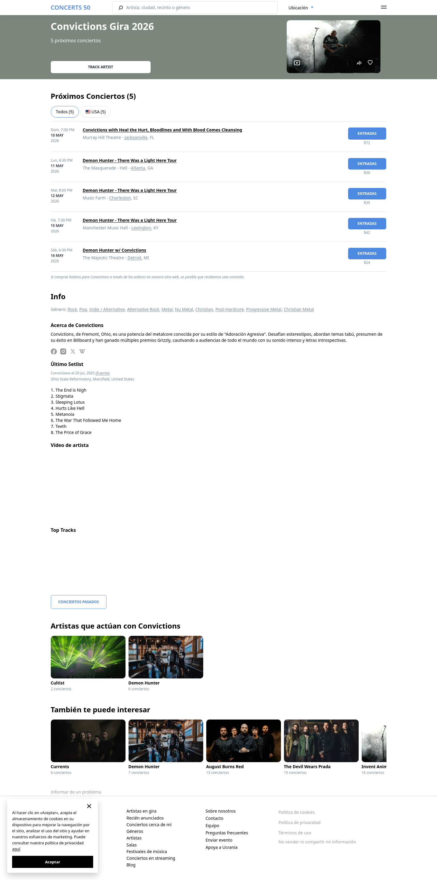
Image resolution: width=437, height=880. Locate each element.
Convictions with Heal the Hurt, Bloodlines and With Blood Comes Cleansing (162, 130)
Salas (131, 845)
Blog (130, 865)
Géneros (134, 831)
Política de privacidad (299, 822)
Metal (167, 309)
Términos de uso (294, 833)
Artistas (134, 838)
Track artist (100, 67)
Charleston (120, 198)
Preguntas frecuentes (226, 833)
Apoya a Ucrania (221, 847)
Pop (83, 309)
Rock (72, 309)
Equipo (212, 825)
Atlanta (138, 168)
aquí (16, 849)
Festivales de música (146, 851)
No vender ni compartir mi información (317, 842)
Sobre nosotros (220, 811)
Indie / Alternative (107, 309)
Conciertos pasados (78, 601)
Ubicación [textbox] (298, 8)
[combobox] (301, 8)
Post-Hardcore (229, 309)
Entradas (367, 133)
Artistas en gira (141, 811)
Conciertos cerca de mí (148, 824)
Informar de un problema (76, 792)
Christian (204, 309)
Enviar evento (218, 840)
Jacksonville (136, 137)
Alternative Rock (143, 309)
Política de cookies (296, 812)
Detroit (135, 257)
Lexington (141, 228)
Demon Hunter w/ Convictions (114, 250)
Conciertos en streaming (150, 858)
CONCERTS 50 (70, 7)
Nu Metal (184, 309)
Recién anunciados (145, 818)
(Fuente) (102, 373)
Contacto (214, 818)
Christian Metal (299, 309)
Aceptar (52, 862)
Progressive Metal (264, 309)
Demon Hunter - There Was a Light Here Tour (130, 160)
